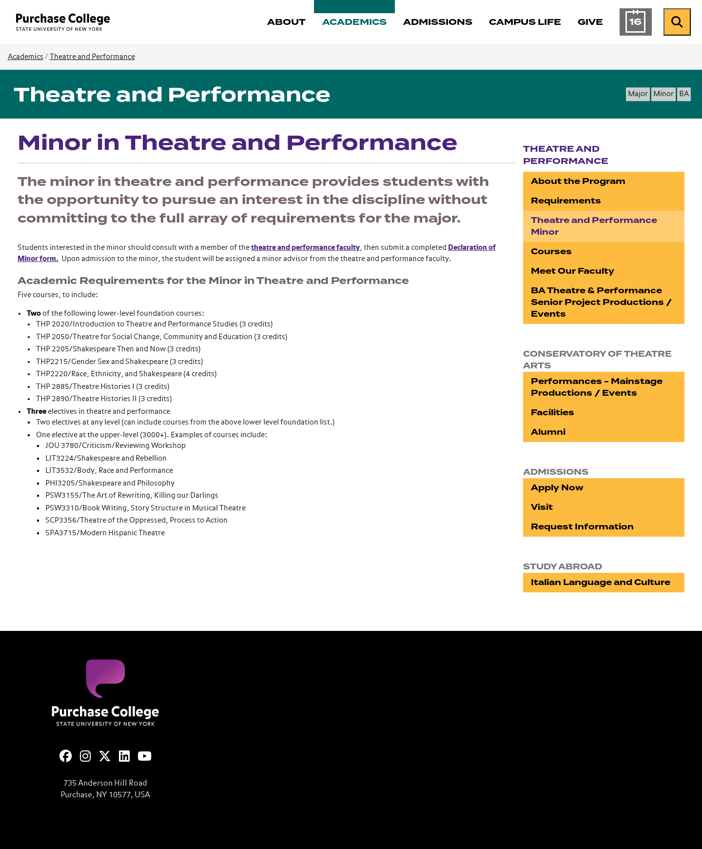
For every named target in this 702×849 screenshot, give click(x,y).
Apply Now (557, 488)
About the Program (578, 181)
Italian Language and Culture (600, 582)
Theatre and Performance (92, 57)
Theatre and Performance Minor (594, 226)
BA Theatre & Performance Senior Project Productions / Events (601, 302)
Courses (551, 251)
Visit (542, 507)
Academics (25, 57)
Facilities (552, 412)
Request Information (582, 527)
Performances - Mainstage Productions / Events (597, 387)
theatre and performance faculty (305, 247)
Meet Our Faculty (572, 271)
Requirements (566, 201)
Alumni (548, 432)
